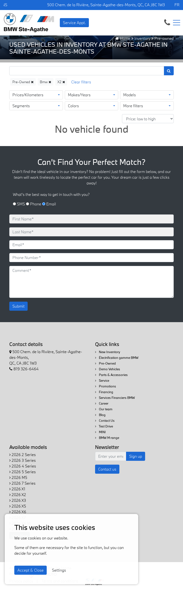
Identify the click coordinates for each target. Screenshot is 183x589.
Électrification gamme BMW (116, 357)
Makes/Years (79, 94)
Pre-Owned (23, 82)
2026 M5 (18, 477)
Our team (103, 409)
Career (101, 403)
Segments (21, 105)
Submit (18, 306)
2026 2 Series (22, 454)
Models (129, 94)
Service (102, 380)
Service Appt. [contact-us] (74, 22)
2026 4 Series (22, 465)
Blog (100, 415)
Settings (59, 570)
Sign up (135, 456)
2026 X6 (17, 511)
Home (122, 38)
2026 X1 (17, 488)
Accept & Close (30, 570)
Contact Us (105, 420)
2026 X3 (17, 500)
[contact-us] (167, 22)
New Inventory (107, 352)
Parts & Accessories (111, 375)
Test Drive (104, 426)
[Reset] (81, 81)
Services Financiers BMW (115, 398)
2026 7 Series (22, 483)
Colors (73, 105)
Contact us (107, 469)
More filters (133, 105)
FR (176, 4)
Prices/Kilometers (27, 94)
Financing (104, 392)
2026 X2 (17, 494)
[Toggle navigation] (176, 22)
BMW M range (107, 438)
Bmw (45, 82)
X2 (61, 82)
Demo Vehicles (107, 369)
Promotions (105, 386)
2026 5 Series (22, 471)
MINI (100, 432)
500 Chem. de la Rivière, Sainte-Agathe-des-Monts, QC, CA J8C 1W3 (106, 4)
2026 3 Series (22, 460)
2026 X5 (17, 505)
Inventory (142, 38)
